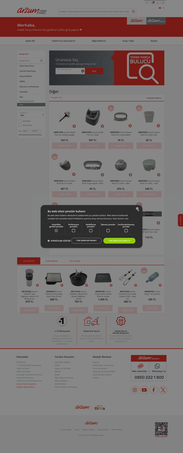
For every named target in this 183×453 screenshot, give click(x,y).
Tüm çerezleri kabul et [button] (118, 238)
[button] (59, 245)
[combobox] (137, 206)
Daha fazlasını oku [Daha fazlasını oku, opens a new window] (121, 216)
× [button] (138, 208)
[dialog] (91, 226)
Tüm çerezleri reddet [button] (84, 238)
